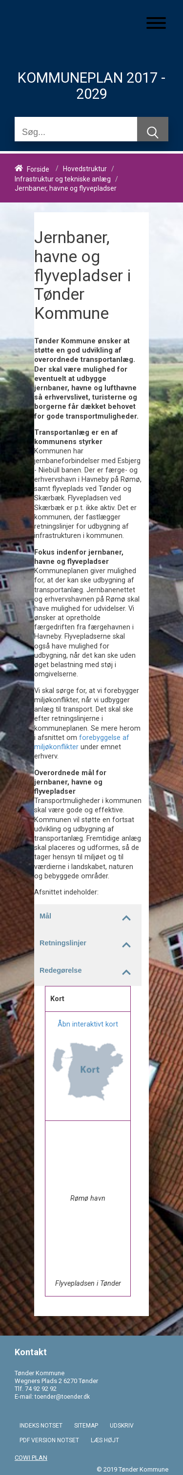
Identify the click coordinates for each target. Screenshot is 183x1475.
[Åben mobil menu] (156, 24)
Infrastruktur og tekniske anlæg (63, 179)
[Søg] (76, 132)
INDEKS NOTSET (41, 1426)
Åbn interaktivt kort (88, 1024)
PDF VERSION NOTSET (49, 1440)
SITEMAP (86, 1426)
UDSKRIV (122, 1426)
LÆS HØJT (105, 1440)
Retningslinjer (90, 945)
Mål (90, 918)
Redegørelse (90, 972)
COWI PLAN (31, 1457)
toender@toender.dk (62, 1396)
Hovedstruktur (85, 169)
